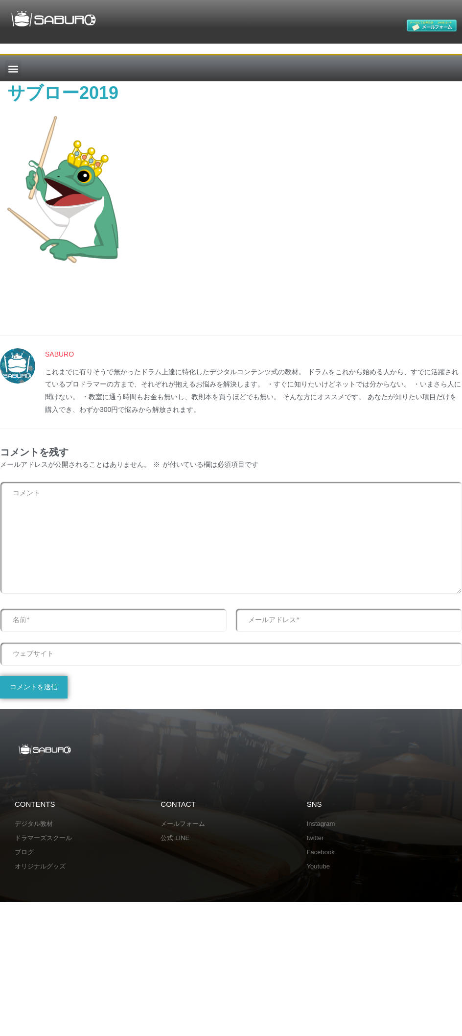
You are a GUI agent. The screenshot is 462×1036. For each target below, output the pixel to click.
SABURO (59, 354)
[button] (13, 68)
